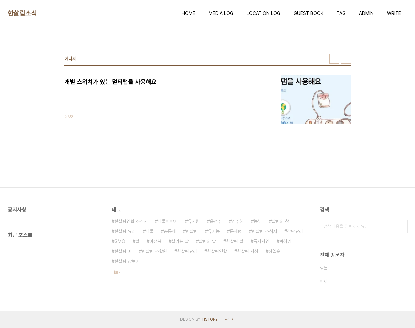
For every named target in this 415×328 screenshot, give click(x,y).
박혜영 (285, 241)
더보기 (117, 272)
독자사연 (261, 241)
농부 (258, 221)
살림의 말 (207, 241)
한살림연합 (217, 251)
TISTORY (209, 319)
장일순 (274, 251)
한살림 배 (123, 251)
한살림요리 (187, 251)
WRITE (394, 13)
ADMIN (366, 13)
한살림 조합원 (154, 251)
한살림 (192, 231)
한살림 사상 (247, 251)
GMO (119, 241)
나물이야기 (168, 221)
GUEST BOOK (308, 13)
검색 (401, 226)
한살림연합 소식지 (131, 221)
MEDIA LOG (221, 13)
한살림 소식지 (264, 231)
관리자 (230, 319)
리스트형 (346, 59)
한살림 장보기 (127, 261)
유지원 (194, 221)
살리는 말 (180, 241)
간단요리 (295, 231)
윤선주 (216, 221)
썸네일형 (334, 59)
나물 (150, 231)
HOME (188, 13)
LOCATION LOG (263, 13)
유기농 (214, 231)
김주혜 (238, 221)
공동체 (170, 231)
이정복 (155, 241)
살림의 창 (280, 221)
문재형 (236, 231)
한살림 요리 (125, 231)
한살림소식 (22, 13)
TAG (341, 13)
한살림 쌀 (234, 241)
